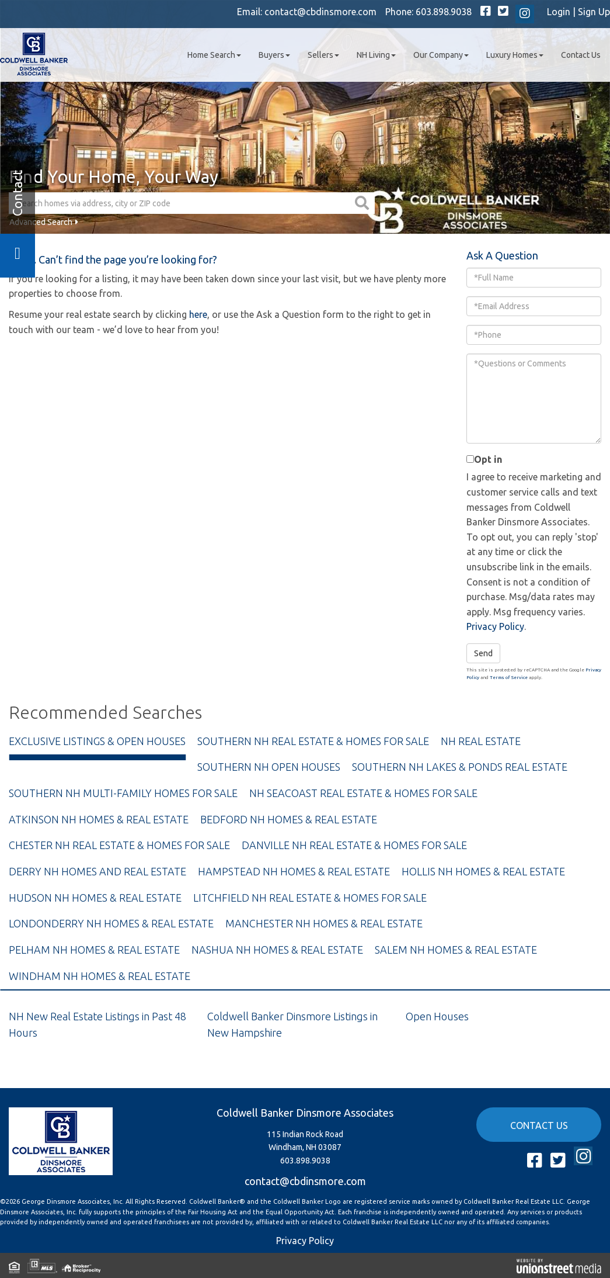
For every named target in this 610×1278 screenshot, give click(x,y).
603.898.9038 (444, 11)
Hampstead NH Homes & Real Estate (294, 871)
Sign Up (594, 11)
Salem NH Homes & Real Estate (456, 949)
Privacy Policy (495, 626)
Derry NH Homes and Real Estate (97, 871)
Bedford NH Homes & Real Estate (288, 819)
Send (483, 653)
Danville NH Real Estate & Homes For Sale (354, 845)
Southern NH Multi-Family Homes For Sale (123, 793)
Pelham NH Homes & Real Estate (94, 949)
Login (558, 11)
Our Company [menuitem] (441, 55)
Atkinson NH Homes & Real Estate (99, 819)
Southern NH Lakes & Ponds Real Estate (459, 767)
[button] (363, 203)
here (198, 314)
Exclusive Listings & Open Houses (97, 741)
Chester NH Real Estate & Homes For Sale (119, 845)
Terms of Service (509, 677)
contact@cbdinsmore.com (320, 11)
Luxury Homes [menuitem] (514, 55)
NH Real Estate (481, 741)
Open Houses (437, 1016)
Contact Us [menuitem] (581, 55)
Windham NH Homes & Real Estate (99, 976)
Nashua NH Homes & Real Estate (277, 949)
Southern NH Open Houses (268, 767)
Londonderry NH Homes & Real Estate (111, 923)
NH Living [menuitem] (376, 55)
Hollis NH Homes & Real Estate (483, 871)
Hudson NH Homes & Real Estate (95, 897)
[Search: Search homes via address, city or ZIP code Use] (180, 203)
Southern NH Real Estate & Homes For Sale (313, 741)
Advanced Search (40, 222)
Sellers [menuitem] (323, 55)
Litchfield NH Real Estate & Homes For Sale (310, 897)
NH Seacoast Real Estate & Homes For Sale (363, 793)
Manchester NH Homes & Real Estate (324, 923)
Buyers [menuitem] (274, 55)
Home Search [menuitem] (214, 55)
